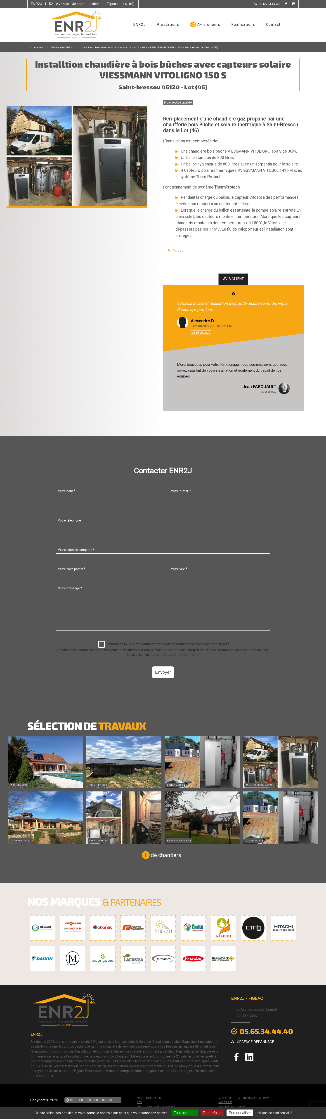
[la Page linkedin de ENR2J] (291, 4)
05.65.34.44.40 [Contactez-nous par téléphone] (266, 1031)
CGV (139, 1102)
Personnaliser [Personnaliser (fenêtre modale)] (240, 1113)
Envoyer (163, 672)
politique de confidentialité (179, 655)
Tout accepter (185, 1113)
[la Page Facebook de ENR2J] (283, 4)
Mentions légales (149, 1098)
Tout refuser (212, 1113)
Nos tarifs (225, 1102)
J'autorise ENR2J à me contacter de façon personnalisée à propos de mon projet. (163, 644)
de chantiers (166, 855)
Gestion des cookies (231, 1106)
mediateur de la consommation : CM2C (244, 1098)
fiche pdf (178, 250)
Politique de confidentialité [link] (273, 1113)
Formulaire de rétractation (156, 1106)
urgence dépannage (255, 1042)
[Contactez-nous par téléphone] (267, 4)
